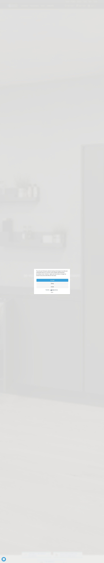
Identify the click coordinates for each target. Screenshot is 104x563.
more (52, 286)
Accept (52, 280)
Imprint (52, 292)
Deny (52, 283)
